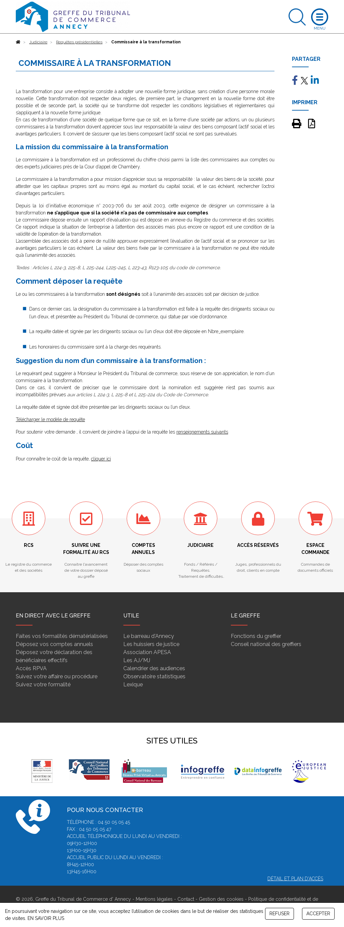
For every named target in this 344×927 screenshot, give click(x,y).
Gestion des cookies (221, 899)
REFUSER (279, 913)
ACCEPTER (318, 913)
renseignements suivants (202, 432)
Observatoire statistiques (154, 676)
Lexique (133, 684)
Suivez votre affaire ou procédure (56, 676)
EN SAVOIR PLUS (46, 918)
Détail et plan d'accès (295, 878)
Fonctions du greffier (256, 636)
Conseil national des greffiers (266, 644)
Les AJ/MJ (136, 660)
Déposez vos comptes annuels (54, 644)
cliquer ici (101, 458)
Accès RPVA (31, 668)
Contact (185, 899)
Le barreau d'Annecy (148, 636)
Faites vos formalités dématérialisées (62, 636)
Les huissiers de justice (151, 644)
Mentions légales (154, 899)
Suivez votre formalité (43, 684)
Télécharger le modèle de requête (50, 419)
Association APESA (147, 652)
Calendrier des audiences (154, 668)
